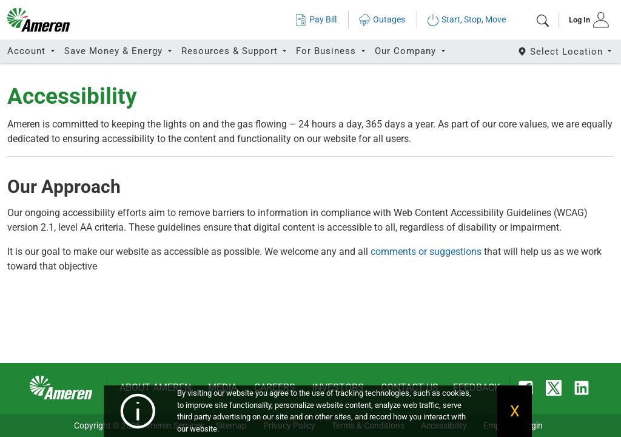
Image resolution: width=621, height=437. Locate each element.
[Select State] (565, 51)
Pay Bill (316, 19)
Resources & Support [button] (231, 51)
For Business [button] (327, 51)
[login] (585, 20)
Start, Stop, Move (466, 19)
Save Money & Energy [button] (115, 51)
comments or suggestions (426, 251)
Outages (381, 19)
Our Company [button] (407, 51)
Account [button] (28, 51)
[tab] (585, 20)
